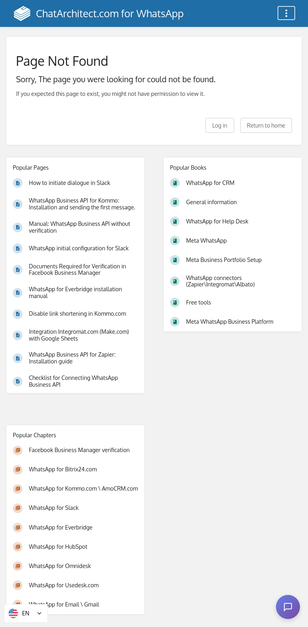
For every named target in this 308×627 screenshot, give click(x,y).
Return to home (266, 125)
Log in (219, 125)
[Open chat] (288, 607)
